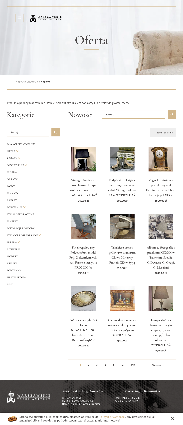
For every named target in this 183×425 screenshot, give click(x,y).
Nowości (80, 114)
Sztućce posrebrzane (22, 235)
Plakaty (12, 193)
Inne (10, 284)
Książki (12, 263)
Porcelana (15, 207)
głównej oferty (120, 103)
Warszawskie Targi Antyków (82, 391)
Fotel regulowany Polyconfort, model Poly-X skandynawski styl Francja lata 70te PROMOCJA (83, 258)
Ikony (11, 186)
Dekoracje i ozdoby (20, 228)
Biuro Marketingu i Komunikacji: (139, 391)
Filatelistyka (16, 277)
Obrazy (12, 179)
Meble (11, 151)
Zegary (12, 158)
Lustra (12, 172)
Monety (12, 256)
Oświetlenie (16, 165)
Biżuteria (13, 249)
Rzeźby (12, 200)
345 (133, 364)
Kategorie (20, 114)
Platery (12, 221)
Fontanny (14, 270)
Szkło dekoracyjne (20, 214)
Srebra (12, 242)
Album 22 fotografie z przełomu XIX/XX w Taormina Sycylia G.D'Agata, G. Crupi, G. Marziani (161, 258)
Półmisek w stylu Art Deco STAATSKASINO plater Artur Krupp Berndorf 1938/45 (83, 330)
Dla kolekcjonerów (21, 144)
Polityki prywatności (112, 417)
